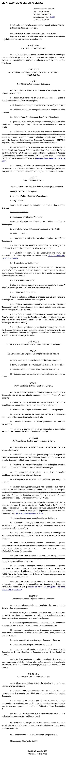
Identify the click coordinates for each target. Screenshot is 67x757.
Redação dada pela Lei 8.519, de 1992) (32, 513)
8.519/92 (52, 17)
